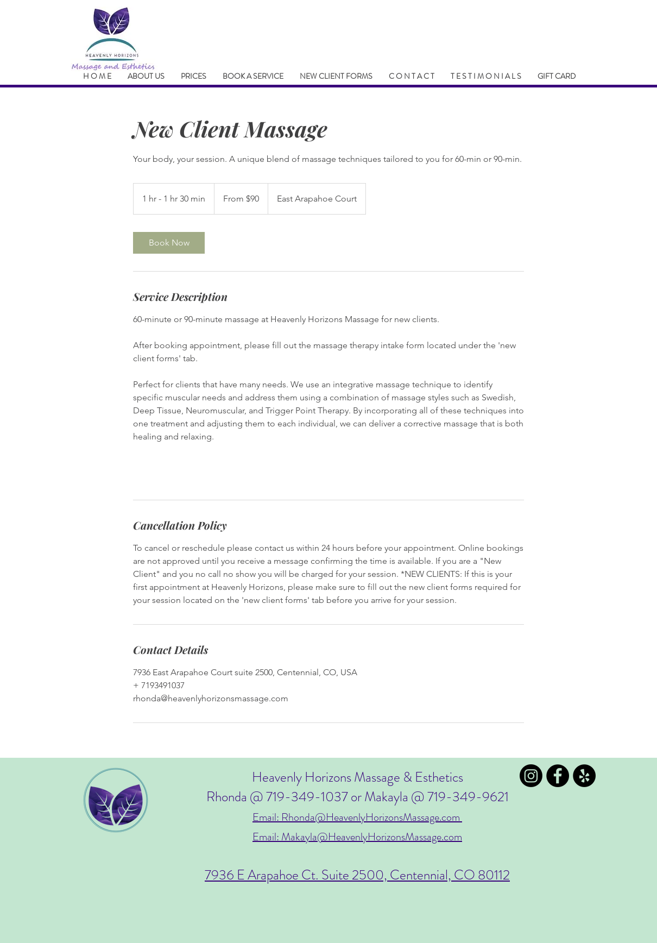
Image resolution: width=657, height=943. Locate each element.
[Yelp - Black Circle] (584, 775)
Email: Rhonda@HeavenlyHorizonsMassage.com (357, 817)
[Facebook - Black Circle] (557, 775)
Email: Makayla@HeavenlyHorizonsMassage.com (357, 837)
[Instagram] (531, 775)
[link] (169, 243)
